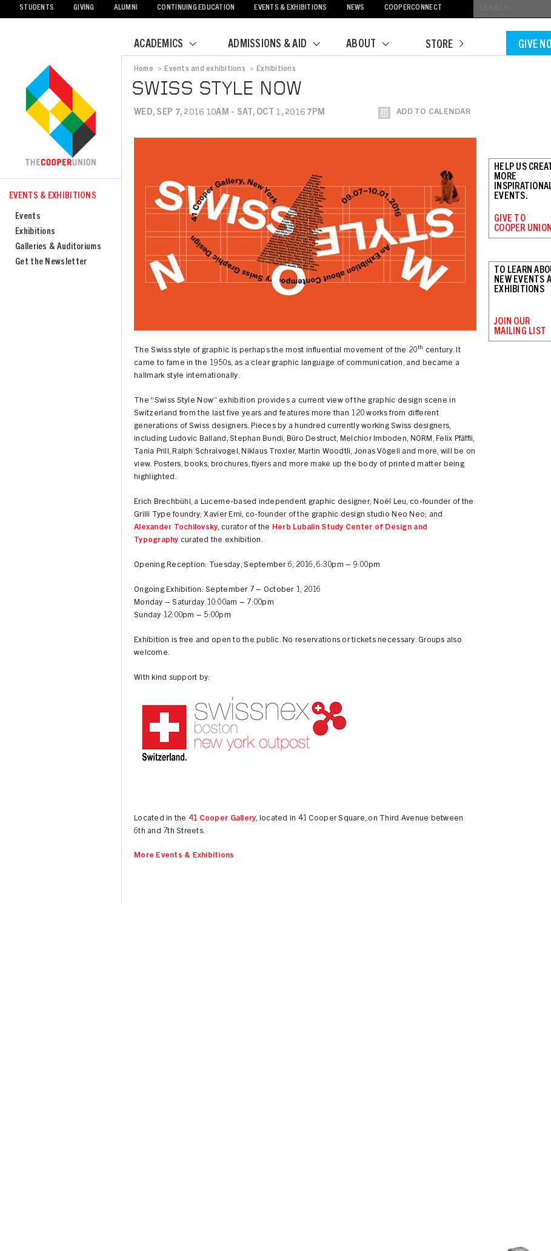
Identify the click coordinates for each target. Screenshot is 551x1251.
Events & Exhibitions (290, 8)
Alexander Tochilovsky (176, 528)
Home (143, 69)
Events (28, 216)
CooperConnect (413, 8)
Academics (173, 44)
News (356, 8)
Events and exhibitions (204, 69)
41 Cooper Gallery (222, 819)
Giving (84, 8)
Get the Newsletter (51, 262)
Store (444, 45)
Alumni (126, 8)
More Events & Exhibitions (184, 856)
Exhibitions (35, 231)
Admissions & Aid (281, 44)
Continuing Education (196, 8)
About (375, 44)
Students (36, 8)
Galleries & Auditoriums (58, 247)
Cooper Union (60, 116)
